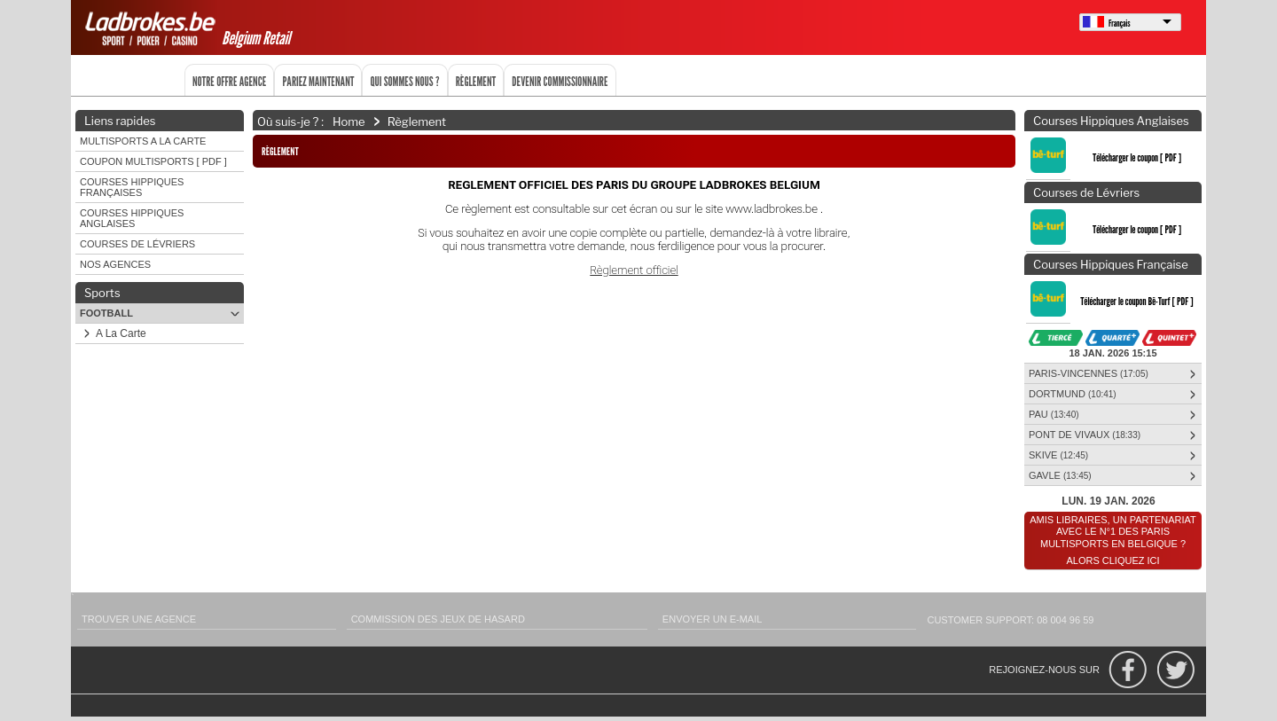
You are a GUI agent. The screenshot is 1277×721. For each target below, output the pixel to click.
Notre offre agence (229, 81)
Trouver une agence (139, 619)
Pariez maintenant (318, 81)
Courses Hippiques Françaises (132, 187)
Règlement (476, 81)
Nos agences (115, 264)
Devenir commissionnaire (559, 81)
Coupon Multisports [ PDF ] (153, 161)
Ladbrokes (153, 28)
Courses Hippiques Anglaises (132, 218)
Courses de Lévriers (137, 244)
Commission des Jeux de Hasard (438, 619)
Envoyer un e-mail (712, 619)
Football (162, 314)
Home (349, 120)
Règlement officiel (634, 270)
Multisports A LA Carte (143, 141)
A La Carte (112, 333)
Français (1120, 23)
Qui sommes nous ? (404, 81)
